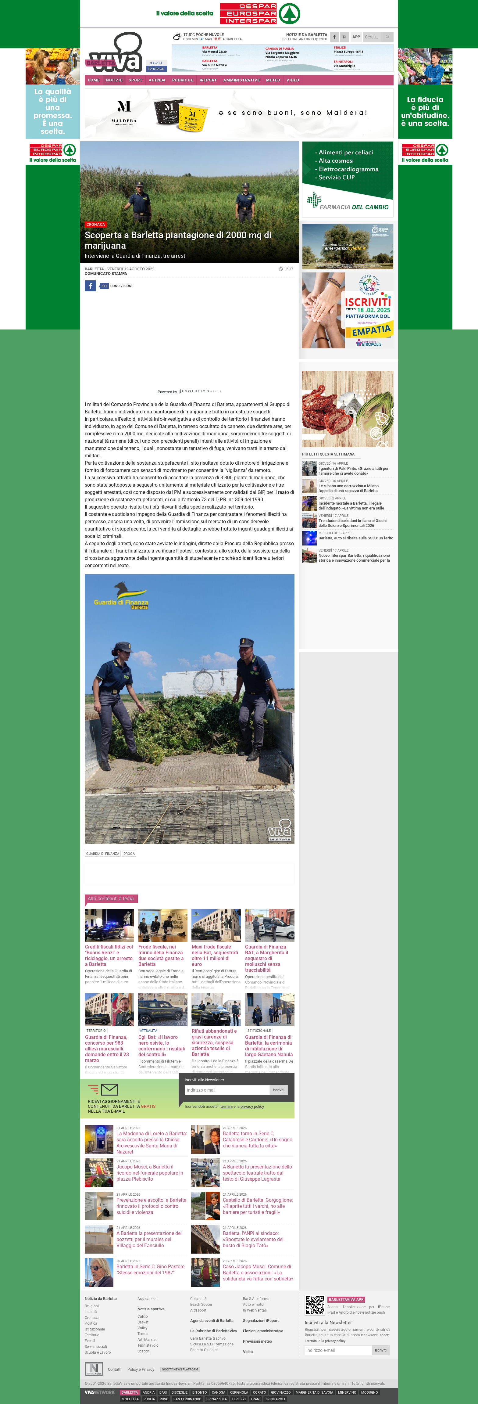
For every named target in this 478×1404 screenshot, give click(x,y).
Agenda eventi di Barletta (212, 1320)
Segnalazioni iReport (261, 1320)
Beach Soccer (201, 1304)
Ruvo (164, 1399)
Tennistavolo (148, 1345)
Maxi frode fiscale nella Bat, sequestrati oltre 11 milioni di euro (215, 955)
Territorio (92, 1335)
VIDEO (293, 80)
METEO (273, 80)
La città (91, 1311)
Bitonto (199, 1393)
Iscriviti (278, 1090)
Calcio (142, 1316)
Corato (259, 1393)
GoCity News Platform (180, 1369)
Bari (163, 1393)
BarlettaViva (114, 49)
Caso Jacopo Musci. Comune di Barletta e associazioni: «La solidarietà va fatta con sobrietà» (258, 1273)
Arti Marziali (147, 1339)
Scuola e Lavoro (98, 1352)
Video (248, 1351)
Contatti (114, 1369)
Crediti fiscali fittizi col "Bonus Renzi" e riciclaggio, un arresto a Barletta (109, 955)
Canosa (218, 1393)
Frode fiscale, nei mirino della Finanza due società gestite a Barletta (161, 955)
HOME (94, 80)
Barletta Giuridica (204, 1350)
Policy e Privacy (140, 1369)
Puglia (149, 1399)
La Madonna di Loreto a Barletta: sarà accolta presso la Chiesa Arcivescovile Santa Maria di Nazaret (151, 1143)
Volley (142, 1328)
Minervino (347, 1393)
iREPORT (208, 80)
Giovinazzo (281, 1393)
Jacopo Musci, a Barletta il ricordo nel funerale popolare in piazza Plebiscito (149, 1173)
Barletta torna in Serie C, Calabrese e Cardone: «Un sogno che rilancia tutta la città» (257, 1140)
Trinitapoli (275, 1399)
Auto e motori (254, 1304)
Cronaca (92, 1317)
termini (226, 1106)
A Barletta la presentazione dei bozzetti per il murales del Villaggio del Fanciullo (149, 1239)
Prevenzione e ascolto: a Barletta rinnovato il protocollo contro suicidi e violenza (151, 1206)
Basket (142, 1322)
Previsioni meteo (257, 1341)
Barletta (130, 1393)
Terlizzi (239, 1399)
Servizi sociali (96, 1346)
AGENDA (157, 80)
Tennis (142, 1333)
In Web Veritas (255, 1310)
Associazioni (148, 1298)
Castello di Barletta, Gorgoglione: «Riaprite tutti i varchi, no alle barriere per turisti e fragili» (258, 1206)
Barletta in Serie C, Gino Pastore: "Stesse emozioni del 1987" (151, 1270)
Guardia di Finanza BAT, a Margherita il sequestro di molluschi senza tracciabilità (266, 958)
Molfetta (130, 1399)
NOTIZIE (114, 80)
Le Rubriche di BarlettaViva (213, 1331)
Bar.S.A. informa (256, 1298)
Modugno (369, 1393)
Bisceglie (179, 1393)
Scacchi (143, 1351)
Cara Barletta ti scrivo (208, 1338)
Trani (255, 1399)
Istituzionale (95, 1329)
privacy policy (252, 1106)
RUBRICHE (182, 80)
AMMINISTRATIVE (241, 80)
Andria (149, 1393)
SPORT (135, 80)
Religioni (92, 1306)
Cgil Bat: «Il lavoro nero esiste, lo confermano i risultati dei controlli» (161, 1045)
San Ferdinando (187, 1399)
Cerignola (239, 1393)
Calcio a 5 (198, 1298)
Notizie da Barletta (101, 1298)
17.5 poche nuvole (210, 36)
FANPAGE (156, 68)
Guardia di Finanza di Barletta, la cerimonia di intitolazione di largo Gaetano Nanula (269, 1045)
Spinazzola (216, 1399)
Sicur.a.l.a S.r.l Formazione (212, 1344)
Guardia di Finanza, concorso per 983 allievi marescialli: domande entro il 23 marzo (107, 1048)
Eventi (90, 1340)
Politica (91, 1323)
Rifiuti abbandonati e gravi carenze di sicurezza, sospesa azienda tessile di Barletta (214, 1042)
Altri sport (198, 1310)
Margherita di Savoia (314, 1393)
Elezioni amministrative (263, 1331)
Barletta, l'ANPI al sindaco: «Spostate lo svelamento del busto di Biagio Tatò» (253, 1239)
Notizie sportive (151, 1309)
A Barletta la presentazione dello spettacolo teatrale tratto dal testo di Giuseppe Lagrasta (257, 1173)
